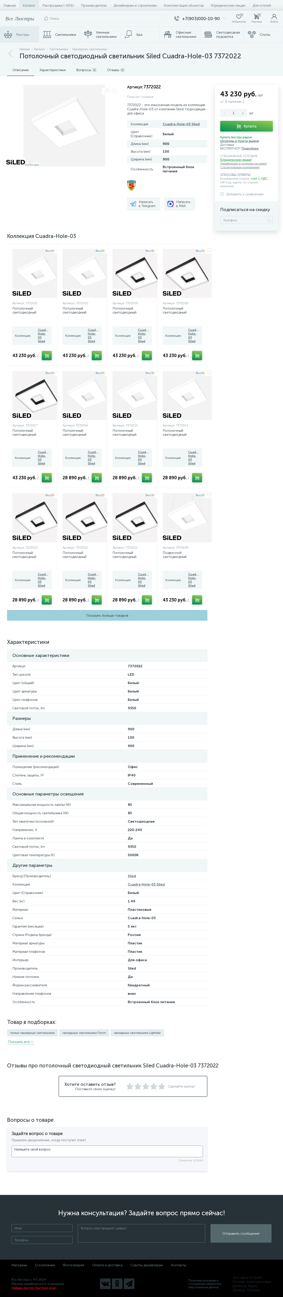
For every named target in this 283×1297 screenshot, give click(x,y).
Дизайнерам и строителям (135, 5)
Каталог (29, 5)
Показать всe (20, 1042)
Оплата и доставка (107, 1265)
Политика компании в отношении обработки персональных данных (204, 1284)
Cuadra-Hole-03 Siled (181, 124)
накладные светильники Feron (84, 1033)
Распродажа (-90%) (58, 5)
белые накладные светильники (32, 1033)
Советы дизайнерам (146, 1265)
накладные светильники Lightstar (137, 1033)
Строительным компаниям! (240, 167)
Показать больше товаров (107, 615)
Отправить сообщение (241, 1233)
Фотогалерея (73, 1265)
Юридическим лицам (228, 5)
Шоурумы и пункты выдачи (239, 141)
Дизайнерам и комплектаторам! (243, 163)
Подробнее (249, 148)
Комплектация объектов (184, 5)
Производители (94, 5)
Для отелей (261, 5)
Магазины (19, 1265)
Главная (10, 5)
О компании (45, 1265)
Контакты (178, 1265)
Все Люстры (19, 18)
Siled (132, 876)
